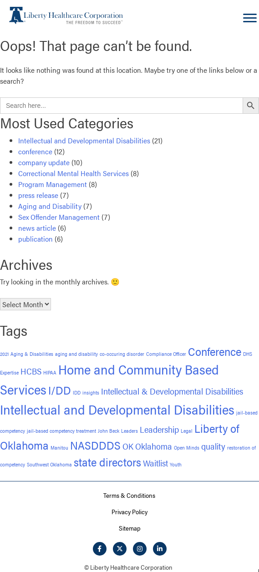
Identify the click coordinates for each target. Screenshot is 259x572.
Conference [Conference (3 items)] (214, 351)
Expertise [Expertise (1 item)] (9, 372)
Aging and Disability (49, 206)
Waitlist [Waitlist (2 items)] (155, 463)
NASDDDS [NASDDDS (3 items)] (95, 445)
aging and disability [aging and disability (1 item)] (76, 353)
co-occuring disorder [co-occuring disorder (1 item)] (122, 353)
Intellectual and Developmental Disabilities (84, 140)
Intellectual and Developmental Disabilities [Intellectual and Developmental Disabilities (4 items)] (117, 409)
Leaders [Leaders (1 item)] (129, 430)
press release (38, 195)
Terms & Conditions (129, 495)
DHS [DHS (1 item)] (247, 353)
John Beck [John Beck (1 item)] (108, 430)
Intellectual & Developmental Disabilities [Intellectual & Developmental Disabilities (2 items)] (172, 391)
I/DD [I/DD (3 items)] (59, 390)
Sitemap (130, 527)
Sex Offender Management (59, 217)
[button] (100, 549)
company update (44, 162)
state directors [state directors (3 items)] (107, 462)
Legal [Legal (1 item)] (187, 430)
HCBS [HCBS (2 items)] (30, 371)
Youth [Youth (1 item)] (176, 464)
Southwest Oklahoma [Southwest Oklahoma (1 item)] (49, 464)
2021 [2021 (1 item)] (4, 353)
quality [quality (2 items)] (213, 446)
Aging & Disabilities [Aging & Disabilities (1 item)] (31, 353)
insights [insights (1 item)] (90, 392)
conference (35, 151)
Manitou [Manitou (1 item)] (59, 447)
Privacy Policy (129, 511)
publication (35, 238)
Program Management (52, 184)
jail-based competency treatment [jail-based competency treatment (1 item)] (61, 430)
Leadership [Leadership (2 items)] (159, 429)
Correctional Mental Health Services (73, 173)
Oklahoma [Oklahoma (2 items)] (153, 446)
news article (37, 228)
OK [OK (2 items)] (127, 446)
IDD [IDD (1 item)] (77, 392)
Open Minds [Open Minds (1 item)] (186, 447)
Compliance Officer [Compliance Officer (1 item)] (166, 353)
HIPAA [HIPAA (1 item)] (49, 372)
